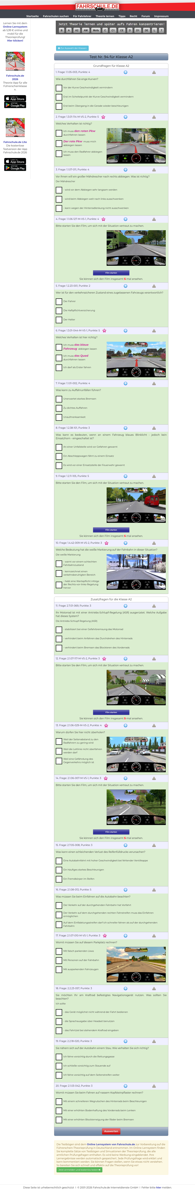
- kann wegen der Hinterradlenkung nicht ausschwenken (96, 208)
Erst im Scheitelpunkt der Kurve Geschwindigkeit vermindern (98, 96)
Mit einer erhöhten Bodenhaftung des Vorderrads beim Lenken (99, 1110)
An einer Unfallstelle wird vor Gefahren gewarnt (90, 446)
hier (158, 1187)
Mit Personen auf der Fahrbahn (81, 960)
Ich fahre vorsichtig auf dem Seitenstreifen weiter (91, 1074)
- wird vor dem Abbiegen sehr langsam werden (90, 189)
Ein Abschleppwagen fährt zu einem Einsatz (88, 455)
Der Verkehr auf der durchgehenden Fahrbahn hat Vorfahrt (97, 905)
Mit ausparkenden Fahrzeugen (81, 969)
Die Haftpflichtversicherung (79, 310)
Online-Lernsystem (15, 26)
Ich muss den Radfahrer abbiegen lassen (82, 153)
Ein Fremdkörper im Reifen (78, 878)
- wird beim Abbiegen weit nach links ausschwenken (93, 198)
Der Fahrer (69, 301)
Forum (146, 16)
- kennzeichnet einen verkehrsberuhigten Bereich (79, 573)
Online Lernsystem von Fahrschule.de (111, 1144)
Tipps (122, 16)
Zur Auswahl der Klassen (72, 48)
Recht (133, 16)
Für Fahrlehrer (82, 16)
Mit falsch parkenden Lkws (78, 951)
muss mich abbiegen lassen (79, 143)
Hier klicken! (15, 40)
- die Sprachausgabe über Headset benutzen (89, 1021)
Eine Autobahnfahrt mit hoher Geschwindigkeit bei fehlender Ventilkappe (105, 860)
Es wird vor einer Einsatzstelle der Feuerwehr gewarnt (94, 465)
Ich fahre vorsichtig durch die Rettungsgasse (88, 1056)
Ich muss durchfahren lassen (79, 132)
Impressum (161, 16)
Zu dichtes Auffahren (75, 407)
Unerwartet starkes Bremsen (79, 398)
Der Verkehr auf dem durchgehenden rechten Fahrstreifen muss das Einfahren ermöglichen (108, 914)
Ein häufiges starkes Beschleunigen (83, 869)
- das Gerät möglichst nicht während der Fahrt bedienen (95, 1012)
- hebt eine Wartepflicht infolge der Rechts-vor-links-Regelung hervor (81, 584)
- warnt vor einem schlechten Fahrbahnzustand (80, 563)
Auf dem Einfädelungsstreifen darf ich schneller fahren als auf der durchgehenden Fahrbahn (110, 924)
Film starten (111, 273)
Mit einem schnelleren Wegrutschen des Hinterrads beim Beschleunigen (105, 1101)
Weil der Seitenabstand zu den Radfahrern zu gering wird (80, 741)
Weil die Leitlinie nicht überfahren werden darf (82, 751)
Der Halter (69, 319)
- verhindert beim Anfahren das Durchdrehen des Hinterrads (98, 638)
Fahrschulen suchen (56, 16)
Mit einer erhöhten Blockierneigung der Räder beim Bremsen (98, 1119)
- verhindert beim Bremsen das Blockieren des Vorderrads (96, 647)
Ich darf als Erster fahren (77, 367)
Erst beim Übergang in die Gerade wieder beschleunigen (96, 105)
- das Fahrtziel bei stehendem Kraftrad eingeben (91, 1030)
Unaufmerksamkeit (74, 417)
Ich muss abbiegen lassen (80, 346)
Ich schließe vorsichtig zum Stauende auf (86, 1065)
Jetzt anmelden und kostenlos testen (79, 1169)
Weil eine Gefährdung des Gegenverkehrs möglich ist (78, 760)
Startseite (32, 16)
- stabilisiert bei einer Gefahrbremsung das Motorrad (93, 629)
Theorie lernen (105, 16)
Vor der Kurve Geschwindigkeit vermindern (88, 87)
